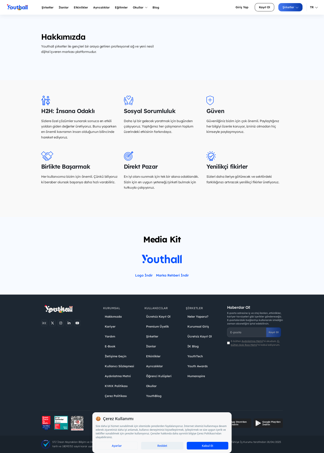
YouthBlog (153, 396)
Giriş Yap (242, 7)
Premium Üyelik (157, 326)
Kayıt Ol (264, 7)
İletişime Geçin (115, 356)
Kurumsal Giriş (198, 326)
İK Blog (193, 346)
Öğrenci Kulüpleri (159, 376)
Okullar (140, 7)
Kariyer (110, 326)
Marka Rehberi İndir (172, 275)
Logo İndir (144, 275)
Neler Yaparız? (197, 316)
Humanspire (196, 376)
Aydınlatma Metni (118, 376)
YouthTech (195, 356)
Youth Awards (197, 366)
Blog (155, 7)
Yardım (110, 336)
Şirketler (48, 7)
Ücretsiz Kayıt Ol (158, 316)
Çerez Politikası (116, 396)
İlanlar (64, 7)
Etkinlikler (81, 7)
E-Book (110, 346)
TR (314, 7)
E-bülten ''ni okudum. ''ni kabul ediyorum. (255, 343)
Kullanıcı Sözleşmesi (119, 366)
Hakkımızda (113, 316)
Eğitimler (121, 7)
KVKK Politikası (116, 386)
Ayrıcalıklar (154, 366)
